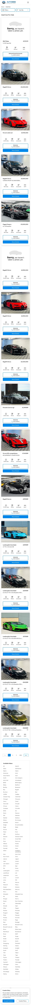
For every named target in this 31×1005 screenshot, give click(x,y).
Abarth (17, 766)
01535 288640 (16, 100)
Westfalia (17, 967)
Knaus (16, 868)
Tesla (4, 955)
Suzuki (4, 950)
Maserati (5, 884)
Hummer (5, 846)
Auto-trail (5, 780)
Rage (16, 920)
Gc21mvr (17, 834)
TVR (4, 952)
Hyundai (5, 848)
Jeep (4, 861)
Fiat (16, 829)
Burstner (5, 792)
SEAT (16, 934)
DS (16, 811)
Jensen (17, 861)
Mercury (17, 889)
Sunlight (17, 948)
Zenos (16, 974)
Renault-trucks (19, 924)
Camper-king (6, 796)
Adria (4, 768)
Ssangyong (6, 943)
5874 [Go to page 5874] (21, 755)
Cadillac (17, 794)
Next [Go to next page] (26, 755)
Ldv (16, 873)
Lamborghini (6, 870)
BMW (4, 782)
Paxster (5, 910)
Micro (4, 891)
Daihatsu (17, 815)
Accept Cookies (8, 1001)
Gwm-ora (17, 841)
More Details (15, 59)
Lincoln (17, 877)
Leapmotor (6, 875)
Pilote (4, 915)
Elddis (16, 827)
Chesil (16, 801)
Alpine (16, 771)
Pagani (17, 908)
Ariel (16, 773)
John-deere (6, 863)
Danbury (17, 818)
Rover (4, 934)
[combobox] (23, 10)
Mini (16, 891)
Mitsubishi (5, 894)
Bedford (17, 785)
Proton (5, 920)
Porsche (17, 917)
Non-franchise (19, 901)
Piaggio (17, 913)
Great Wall (18, 839)
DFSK (4, 811)
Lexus (4, 877)
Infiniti (4, 850)
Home (2, 6)
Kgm (16, 866)
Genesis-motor (19, 836)
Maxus (16, 884)
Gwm (4, 841)
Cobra (16, 806)
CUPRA (5, 794)
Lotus (4, 880)
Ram (4, 922)
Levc (16, 875)
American (5, 773)
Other (4, 908)
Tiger (16, 955)
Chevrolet (5, 803)
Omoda (5, 906)
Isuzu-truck (18, 854)
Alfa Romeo (18, 768)
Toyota (5, 957)
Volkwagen (6, 964)
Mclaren (17, 887)
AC (4, 766)
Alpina (4, 771)
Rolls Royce (6, 931)
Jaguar (17, 859)
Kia (4, 868)
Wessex (5, 967)
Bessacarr (17, 787)
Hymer (17, 846)
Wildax (17, 969)
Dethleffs (5, 822)
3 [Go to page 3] (16, 755)
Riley (16, 927)
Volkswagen (18, 962)
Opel (16, 906)
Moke (16, 896)
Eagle (4, 827)
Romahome (18, 931)
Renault (5, 924)
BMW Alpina (18, 782)
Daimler (5, 818)
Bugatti (17, 789)
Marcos (17, 882)
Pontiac (5, 917)
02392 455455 (16, 55)
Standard (17, 943)
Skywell (17, 938)
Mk (4, 896)
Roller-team (18, 929)
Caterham (17, 796)
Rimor (4, 929)
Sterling (5, 945)
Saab (4, 936)
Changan (5, 799)
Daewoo (17, 813)
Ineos (16, 848)
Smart (4, 941)
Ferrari (5, 829)
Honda (17, 843)
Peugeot (5, 913)
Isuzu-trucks (6, 856)
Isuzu (4, 854)
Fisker (4, 832)
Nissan (4, 901)
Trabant (17, 957)
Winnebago (6, 971)
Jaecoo (5, 859)
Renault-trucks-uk (7, 927)
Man (4, 882)
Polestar (17, 915)
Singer (17, 936)
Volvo (16, 964)
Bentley (5, 787)
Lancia (17, 870)
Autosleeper (18, 780)
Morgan (5, 898)
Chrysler (17, 803)
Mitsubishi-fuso (19, 894)
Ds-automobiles (19, 825)
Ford (16, 832)
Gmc (4, 839)
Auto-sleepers (18, 778)
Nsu (4, 903)
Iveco (16, 856)
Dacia (4, 813)
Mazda (5, 887)
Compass (5, 808)
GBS (4, 834)
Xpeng (5, 974)
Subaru (17, 945)
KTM (4, 866)
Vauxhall (5, 962)
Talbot (16, 952)
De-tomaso (18, 820)
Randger (17, 922)
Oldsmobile (18, 903)
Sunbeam (5, 948)
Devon (17, 822)
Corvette (17, 808)
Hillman (5, 843)
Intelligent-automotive (18, 851)
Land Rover (6, 873)
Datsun (5, 820)
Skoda (4, 938)
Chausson (17, 799)
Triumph (17, 960)
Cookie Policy (22, 1001)
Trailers (5, 960)
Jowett (17, 863)
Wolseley (17, 971)
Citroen (5, 806)
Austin (4, 778)
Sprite (16, 941)
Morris (17, 898)
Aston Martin (6, 775)
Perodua (17, 910)
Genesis (5, 836)
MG (16, 880)
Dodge (5, 825)
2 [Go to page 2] (12, 755)
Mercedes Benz (7, 889)
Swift (16, 950)
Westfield (5, 969)
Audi (16, 775)
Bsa (4, 789)
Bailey (4, 785)
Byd (16, 792)
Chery (4, 801)
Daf (4, 815)
